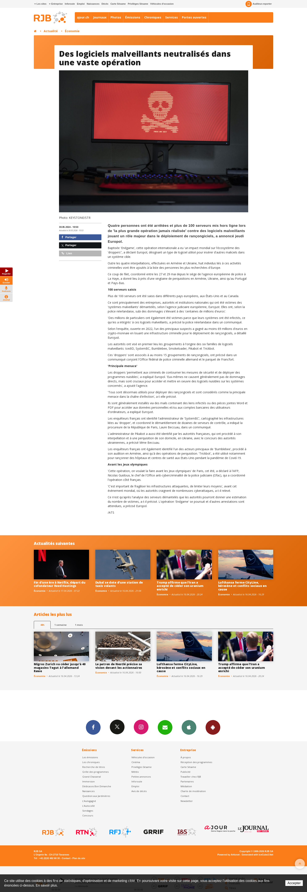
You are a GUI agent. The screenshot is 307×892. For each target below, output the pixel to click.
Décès (105, 4)
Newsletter (187, 801)
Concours (87, 815)
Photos (115, 17)
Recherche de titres (93, 767)
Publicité (185, 771)
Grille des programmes (95, 771)
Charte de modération (193, 791)
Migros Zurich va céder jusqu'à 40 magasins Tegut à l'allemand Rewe (59, 667)
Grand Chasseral (91, 776)
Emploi (81, 4)
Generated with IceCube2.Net (257, 854)
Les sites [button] (40, 4)
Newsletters (165, 727)
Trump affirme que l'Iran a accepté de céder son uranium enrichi (180, 586)
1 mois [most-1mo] (79, 624)
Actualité (51, 31)
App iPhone (189, 727)
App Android (213, 727)
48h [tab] (42, 624)
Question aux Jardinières (96, 796)
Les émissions (90, 757)
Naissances (93, 4)
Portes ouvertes (194, 17)
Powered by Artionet (229, 854)
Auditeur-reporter (258, 4)
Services (171, 17)
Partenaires (187, 781)
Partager (69, 237)
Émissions (132, 17)
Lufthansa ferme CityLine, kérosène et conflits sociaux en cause (242, 586)
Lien (67, 253)
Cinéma (135, 762)
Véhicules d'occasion (161, 4)
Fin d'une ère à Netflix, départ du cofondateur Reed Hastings (59, 584)
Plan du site (78, 858)
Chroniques (152, 17)
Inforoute (70, 4)
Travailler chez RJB (191, 776)
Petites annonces (141, 776)
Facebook (93, 727)
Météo (135, 771)
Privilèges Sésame (138, 4)
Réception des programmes (196, 762)
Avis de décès (139, 791)
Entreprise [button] (56, 4)
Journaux (99, 17)
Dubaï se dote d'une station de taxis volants (119, 584)
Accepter (294, 883)
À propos (186, 757)
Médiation (186, 786)
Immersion (88, 781)
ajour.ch (83, 17)
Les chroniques (91, 762)
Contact (185, 796)
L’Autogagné (89, 801)
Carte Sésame (118, 4)
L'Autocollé (88, 805)
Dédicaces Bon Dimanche (96, 786)
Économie (72, 31)
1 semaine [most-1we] (60, 624)
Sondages (87, 810)
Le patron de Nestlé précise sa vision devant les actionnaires (118, 666)
